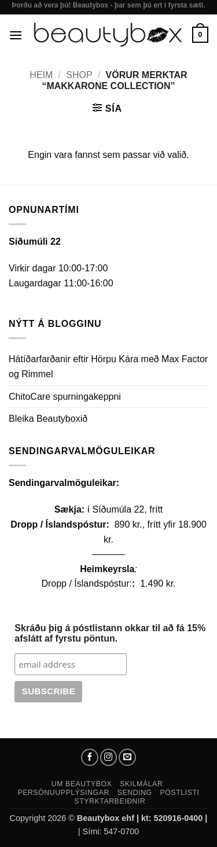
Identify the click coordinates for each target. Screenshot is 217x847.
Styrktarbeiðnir (109, 801)
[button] (16, 35)
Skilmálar (141, 784)
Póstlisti (180, 793)
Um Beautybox (82, 784)
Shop (79, 75)
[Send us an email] (127, 757)
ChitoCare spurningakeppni (65, 397)
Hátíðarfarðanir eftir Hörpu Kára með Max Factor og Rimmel (108, 366)
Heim (41, 75)
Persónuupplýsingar (63, 793)
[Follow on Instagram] (108, 757)
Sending (134, 793)
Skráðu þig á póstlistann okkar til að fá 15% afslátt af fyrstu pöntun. (109, 633)
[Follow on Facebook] (89, 757)
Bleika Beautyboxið (48, 418)
